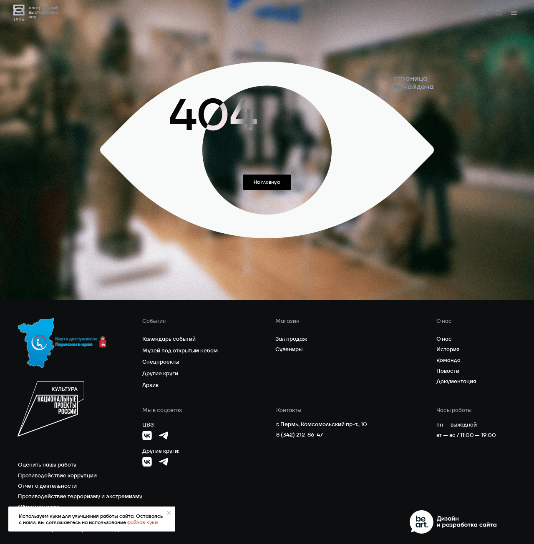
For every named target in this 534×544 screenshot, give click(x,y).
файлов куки (142, 522)
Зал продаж (291, 338)
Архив (150, 385)
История (447, 349)
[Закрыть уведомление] (169, 513)
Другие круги (160, 373)
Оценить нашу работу (47, 464)
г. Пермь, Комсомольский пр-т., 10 (321, 424)
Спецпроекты (160, 361)
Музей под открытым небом (180, 350)
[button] (514, 13)
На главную (267, 182)
